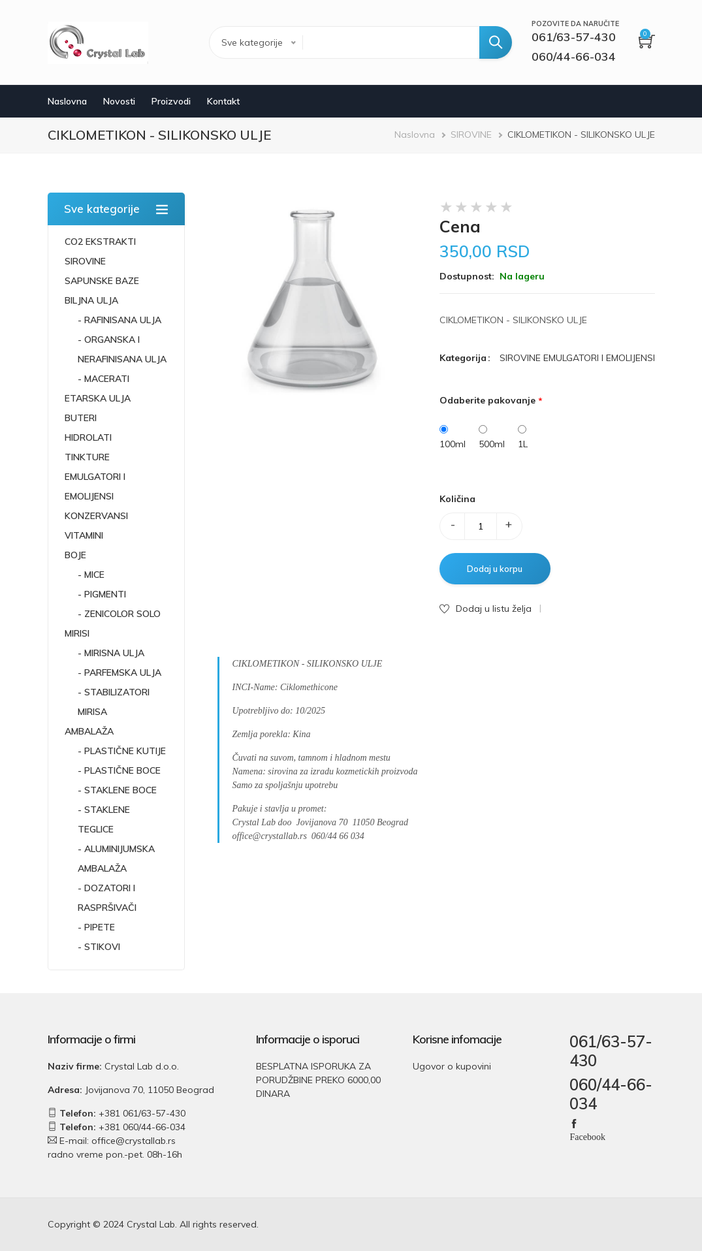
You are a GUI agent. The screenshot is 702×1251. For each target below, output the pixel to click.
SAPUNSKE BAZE (102, 281)
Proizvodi (171, 101)
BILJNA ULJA (91, 300)
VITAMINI (84, 535)
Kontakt (223, 101)
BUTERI (81, 418)
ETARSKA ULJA (98, 398)
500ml (492, 444)
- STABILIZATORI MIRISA (114, 702)
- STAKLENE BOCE (117, 790)
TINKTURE (87, 457)
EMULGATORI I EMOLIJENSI (95, 486)
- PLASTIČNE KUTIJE (122, 751)
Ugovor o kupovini (452, 1066)
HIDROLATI (88, 437)
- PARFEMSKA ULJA (119, 672)
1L (523, 444)
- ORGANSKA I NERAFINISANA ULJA (122, 349)
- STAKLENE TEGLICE (104, 819)
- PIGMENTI (102, 594)
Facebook (587, 1136)
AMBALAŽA (89, 731)
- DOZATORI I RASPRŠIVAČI (107, 897)
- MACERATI (103, 379)
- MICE (91, 574)
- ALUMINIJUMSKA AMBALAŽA (116, 858)
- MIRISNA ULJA (111, 653)
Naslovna (67, 101)
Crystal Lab (151, 1224)
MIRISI (77, 633)
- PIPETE (96, 927)
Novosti (119, 101)
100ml (452, 444)
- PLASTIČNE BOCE (119, 770)
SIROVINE (471, 134)
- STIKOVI (99, 947)
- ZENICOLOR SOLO (119, 614)
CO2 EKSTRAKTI (100, 241)
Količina (457, 499)
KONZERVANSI (96, 516)
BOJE (75, 555)
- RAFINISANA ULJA (119, 320)
